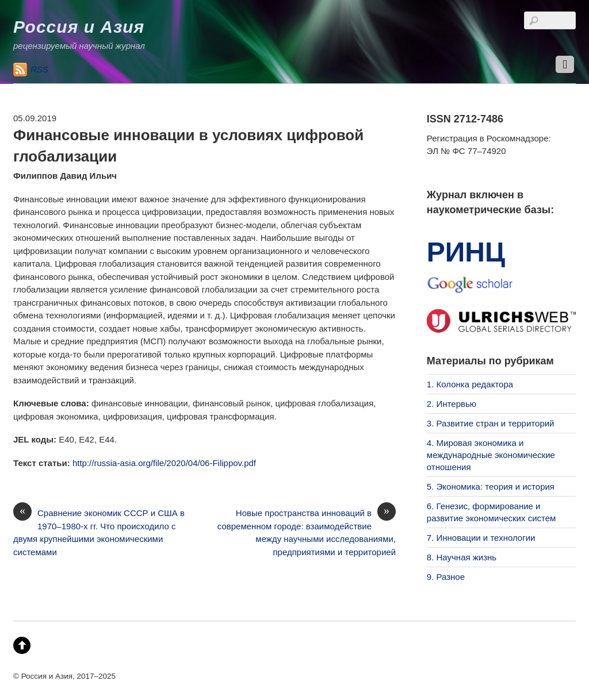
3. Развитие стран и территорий (490, 423)
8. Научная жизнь (461, 557)
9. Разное (446, 577)
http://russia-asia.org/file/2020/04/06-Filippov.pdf (164, 463)
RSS (39, 69)
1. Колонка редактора (470, 384)
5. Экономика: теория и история (490, 486)
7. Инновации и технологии (481, 538)
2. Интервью (451, 404)
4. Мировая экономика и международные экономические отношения (491, 455)
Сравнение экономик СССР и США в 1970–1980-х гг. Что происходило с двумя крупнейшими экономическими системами (99, 532)
